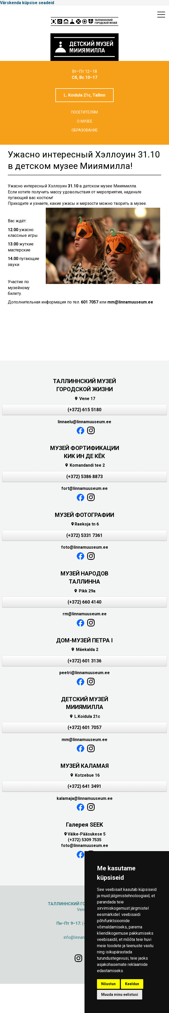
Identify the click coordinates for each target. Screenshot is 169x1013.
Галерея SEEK (84, 824)
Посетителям (84, 112)
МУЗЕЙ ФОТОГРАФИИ (84, 515)
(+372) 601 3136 (84, 660)
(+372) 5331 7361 (84, 535)
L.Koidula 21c (84, 716)
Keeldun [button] (132, 984)
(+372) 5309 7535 (84, 839)
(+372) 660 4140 (84, 602)
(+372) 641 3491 (84, 786)
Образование (85, 130)
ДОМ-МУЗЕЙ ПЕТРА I (84, 640)
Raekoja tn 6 (84, 524)
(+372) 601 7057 (84, 727)
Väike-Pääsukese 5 (84, 834)
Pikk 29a (84, 590)
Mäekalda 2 (84, 649)
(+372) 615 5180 (84, 409)
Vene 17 (84, 398)
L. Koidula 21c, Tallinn (84, 95)
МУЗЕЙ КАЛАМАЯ (85, 766)
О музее (84, 121)
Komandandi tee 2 (84, 465)
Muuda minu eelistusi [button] (119, 994)
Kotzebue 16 (85, 775)
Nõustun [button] (108, 984)
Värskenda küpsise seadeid (27, 2)
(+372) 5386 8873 (84, 476)
